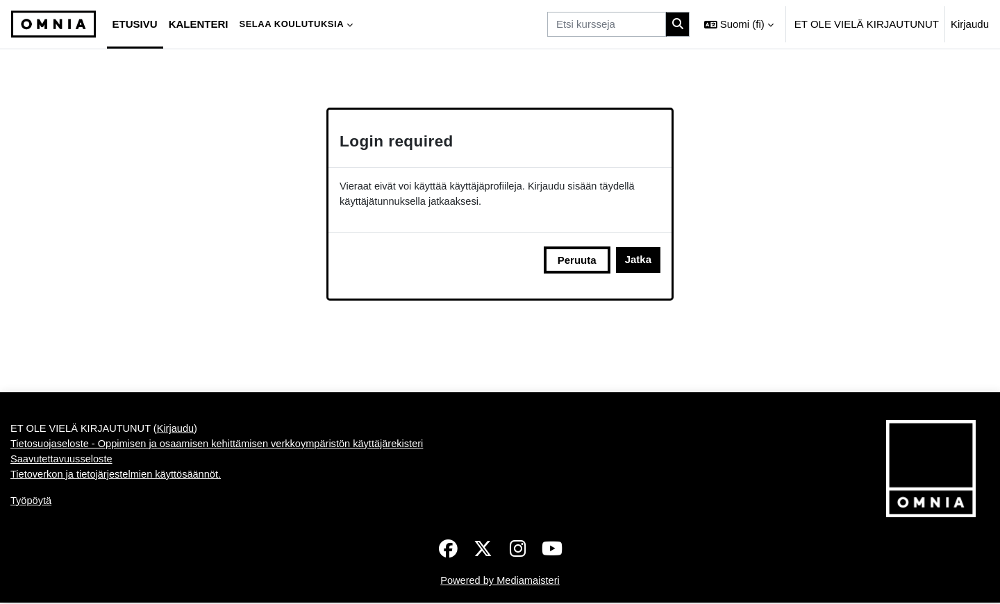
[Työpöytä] (53, 24)
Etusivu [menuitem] (135, 24)
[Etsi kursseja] (606, 24)
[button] (739, 24)
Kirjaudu (970, 24)
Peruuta (577, 261)
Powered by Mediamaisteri (500, 581)
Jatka (638, 261)
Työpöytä (31, 504)
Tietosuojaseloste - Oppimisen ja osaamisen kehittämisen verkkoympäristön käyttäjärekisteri (222, 446)
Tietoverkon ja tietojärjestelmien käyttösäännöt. (118, 477)
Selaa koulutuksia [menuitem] (291, 24)
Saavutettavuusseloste (62, 461)
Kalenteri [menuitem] (198, 24)
